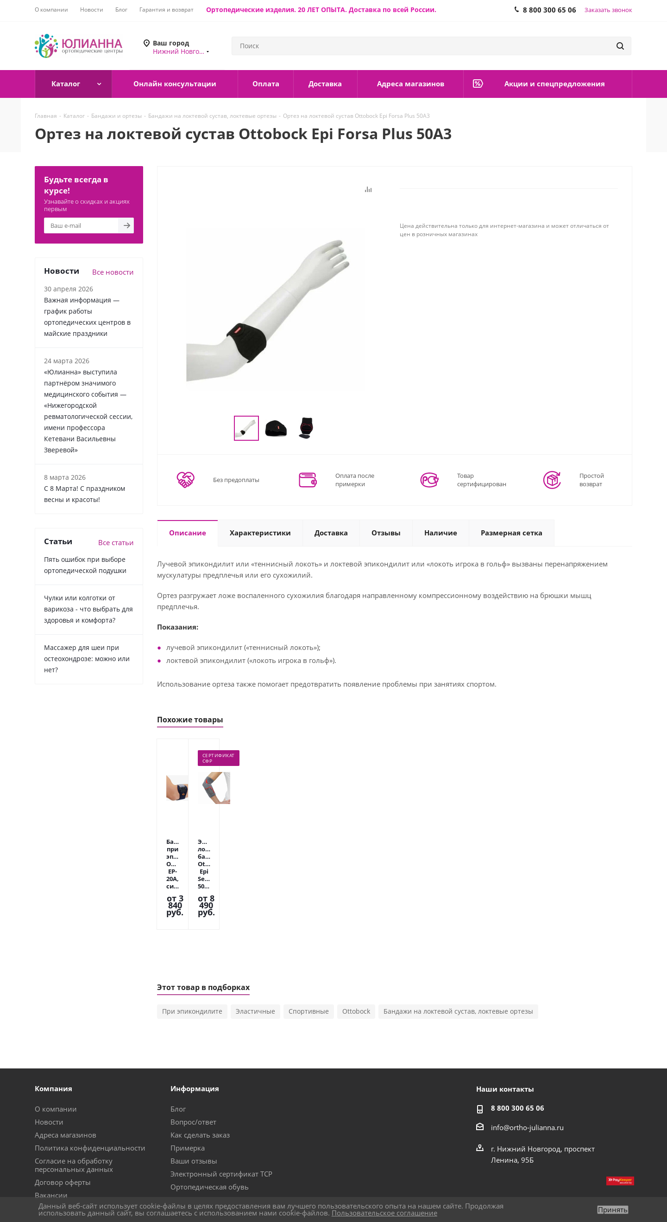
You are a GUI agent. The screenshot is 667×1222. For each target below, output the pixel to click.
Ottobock (356, 960)
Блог (178, 1057)
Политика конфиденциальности (90, 1096)
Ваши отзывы (193, 1109)
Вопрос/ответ (193, 1070)
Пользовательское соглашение (384, 1212)
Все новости (113, 272)
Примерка (187, 1096)
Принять (613, 1209)
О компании (56, 1057)
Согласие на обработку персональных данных (74, 1114)
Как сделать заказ (200, 1083)
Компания (53, 1037)
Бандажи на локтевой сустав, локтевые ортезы (458, 960)
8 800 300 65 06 (517, 1056)
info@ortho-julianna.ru (527, 1076)
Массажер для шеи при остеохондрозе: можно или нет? (87, 658)
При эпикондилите (192, 960)
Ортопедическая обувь (209, 1135)
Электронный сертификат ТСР (221, 1122)
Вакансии (51, 1144)
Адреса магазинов (65, 1083)
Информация (194, 1037)
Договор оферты (63, 1131)
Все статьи (116, 542)
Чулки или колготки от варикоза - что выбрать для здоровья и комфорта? (88, 608)
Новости (49, 1070)
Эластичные (255, 960)
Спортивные (309, 960)
